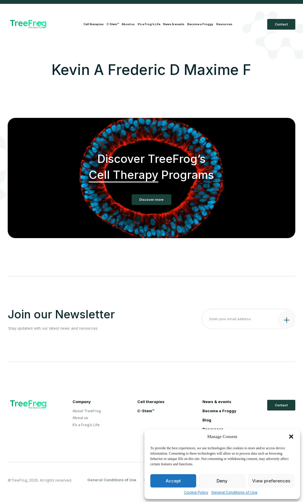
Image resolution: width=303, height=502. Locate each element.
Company (81, 402)
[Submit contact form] (285, 318)
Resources (224, 24)
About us (128, 24)
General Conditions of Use (234, 492)
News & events (173, 24)
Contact (281, 24)
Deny (222, 481)
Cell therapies (93, 24)
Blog (206, 420)
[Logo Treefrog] (42, 24)
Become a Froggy (200, 24)
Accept (173, 481)
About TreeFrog (86, 411)
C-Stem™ (113, 24)
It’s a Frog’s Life (149, 24)
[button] (291, 437)
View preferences (271, 481)
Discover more (151, 200)
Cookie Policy (196, 492)
